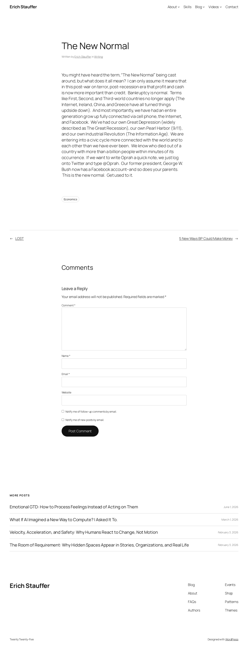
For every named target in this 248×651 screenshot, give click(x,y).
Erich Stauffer (23, 7)
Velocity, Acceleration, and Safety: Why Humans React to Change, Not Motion (84, 532)
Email (66, 374)
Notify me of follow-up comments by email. (91, 411)
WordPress (231, 639)
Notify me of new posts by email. (84, 420)
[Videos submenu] (221, 7)
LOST (19, 238)
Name (66, 356)
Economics (70, 199)
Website (66, 392)
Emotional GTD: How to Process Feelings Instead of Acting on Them (74, 507)
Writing (98, 56)
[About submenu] (179, 7)
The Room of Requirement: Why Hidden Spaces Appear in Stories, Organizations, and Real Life (99, 545)
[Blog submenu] (204, 7)
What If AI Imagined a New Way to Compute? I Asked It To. (64, 519)
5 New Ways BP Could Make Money (206, 238)
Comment (68, 305)
